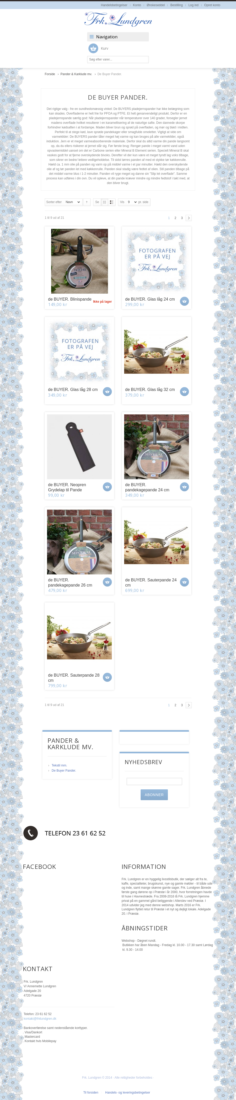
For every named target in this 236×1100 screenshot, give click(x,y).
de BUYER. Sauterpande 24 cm (151, 582)
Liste (111, 202)
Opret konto (212, 5)
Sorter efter (54, 202)
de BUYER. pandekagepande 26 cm (70, 582)
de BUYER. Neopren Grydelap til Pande (67, 487)
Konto (137, 5)
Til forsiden (90, 1092)
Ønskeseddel (156, 5)
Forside (50, 74)
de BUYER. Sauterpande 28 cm (73, 677)
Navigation (106, 37)
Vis (122, 202)
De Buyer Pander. (64, 770)
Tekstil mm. (59, 765)
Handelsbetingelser (114, 5)
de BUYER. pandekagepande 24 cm (147, 487)
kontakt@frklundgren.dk (40, 1018)
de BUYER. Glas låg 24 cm (150, 299)
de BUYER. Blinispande (70, 299)
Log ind (193, 5)
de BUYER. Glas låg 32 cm (150, 389)
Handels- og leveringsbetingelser (127, 1092)
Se (97, 202)
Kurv (98, 48)
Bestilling (176, 5)
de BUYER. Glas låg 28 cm (73, 389)
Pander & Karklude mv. (76, 74)
